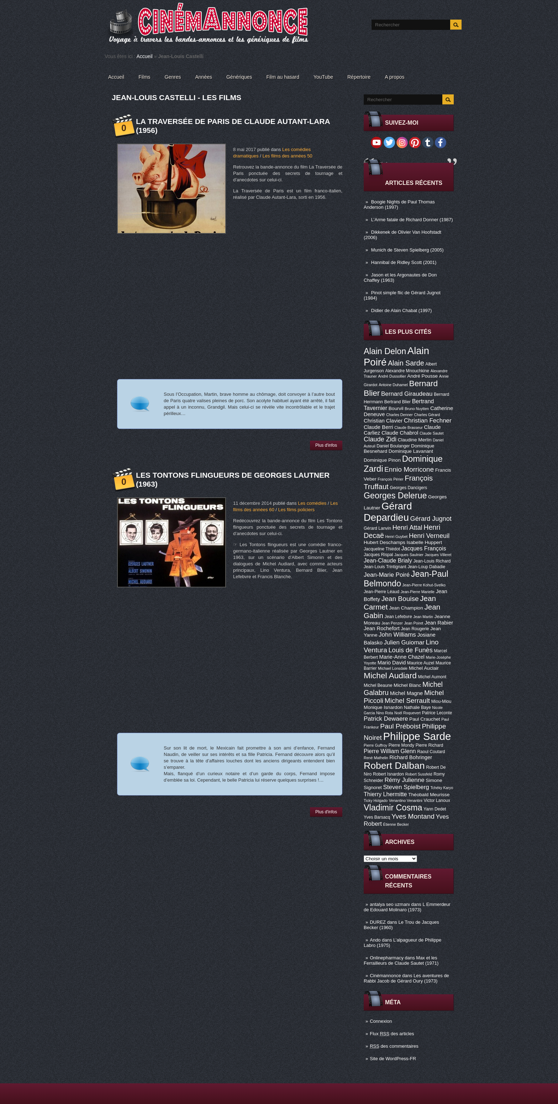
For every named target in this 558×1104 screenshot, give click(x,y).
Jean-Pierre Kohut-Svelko (424, 585)
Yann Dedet (434, 809)
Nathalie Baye (417, 707)
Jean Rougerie (415, 628)
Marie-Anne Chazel (402, 657)
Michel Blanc (407, 685)
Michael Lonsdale (392, 668)
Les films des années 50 (287, 156)
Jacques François (423, 548)
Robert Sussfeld (418, 774)
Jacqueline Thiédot (382, 548)
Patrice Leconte (437, 712)
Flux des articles (392, 1033)
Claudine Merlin (415, 439)
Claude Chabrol (399, 433)
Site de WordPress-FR (393, 1058)
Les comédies (312, 503)
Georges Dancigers (408, 487)
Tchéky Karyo (441, 788)
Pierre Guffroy (375, 745)
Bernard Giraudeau (406, 393)
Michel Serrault (407, 700)
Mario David (392, 662)
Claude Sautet (432, 433)
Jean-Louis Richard (432, 561)
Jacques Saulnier (408, 555)
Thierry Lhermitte (385, 794)
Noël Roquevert (407, 713)
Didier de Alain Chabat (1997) (401, 310)
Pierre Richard (429, 745)
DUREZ (378, 922)
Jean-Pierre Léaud (381, 591)
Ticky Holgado (376, 800)
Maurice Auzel (420, 662)
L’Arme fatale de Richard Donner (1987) (412, 219)
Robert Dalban (394, 765)
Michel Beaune (378, 685)
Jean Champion (406, 608)
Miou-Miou (441, 701)
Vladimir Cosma (393, 807)
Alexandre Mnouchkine (407, 370)
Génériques (239, 77)
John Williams (397, 634)
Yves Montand (413, 816)
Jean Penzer (392, 623)
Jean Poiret (413, 623)
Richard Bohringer (410, 757)
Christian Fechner (428, 420)
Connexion (381, 1021)
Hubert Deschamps (384, 542)
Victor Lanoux (437, 800)
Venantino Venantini (405, 800)
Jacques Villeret (438, 555)
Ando (375, 940)
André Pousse (422, 376)
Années (203, 77)
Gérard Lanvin (377, 528)
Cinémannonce (385, 975)
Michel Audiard (390, 675)
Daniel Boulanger (393, 446)
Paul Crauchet (424, 719)
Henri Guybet (396, 536)
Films (144, 77)
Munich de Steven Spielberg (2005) (407, 250)
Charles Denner (399, 415)
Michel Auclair (424, 668)
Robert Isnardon (388, 774)
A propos (394, 77)
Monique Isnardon (383, 707)
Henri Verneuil (429, 535)
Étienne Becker (396, 824)
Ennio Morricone (409, 469)
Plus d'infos (326, 445)
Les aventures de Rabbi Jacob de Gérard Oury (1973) (406, 978)
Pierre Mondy (401, 745)
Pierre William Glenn (390, 751)
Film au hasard (282, 77)
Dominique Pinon (382, 460)
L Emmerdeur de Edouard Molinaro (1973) (407, 907)
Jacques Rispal (378, 554)
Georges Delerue (395, 495)
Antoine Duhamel (393, 385)
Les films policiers (296, 509)
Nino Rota (384, 713)
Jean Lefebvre (398, 616)
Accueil (145, 56)
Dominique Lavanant (411, 451)
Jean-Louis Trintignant (385, 566)
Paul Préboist (400, 726)
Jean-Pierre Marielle (418, 592)
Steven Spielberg (406, 787)
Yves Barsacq (377, 817)
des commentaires (394, 1046)
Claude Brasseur (408, 427)
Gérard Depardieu (388, 512)
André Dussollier (392, 376)
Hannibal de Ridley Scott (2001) (404, 262)
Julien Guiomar (404, 642)
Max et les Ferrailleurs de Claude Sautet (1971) (401, 960)
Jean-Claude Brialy (388, 560)
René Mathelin (376, 758)
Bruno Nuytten (417, 408)
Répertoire (358, 77)
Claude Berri (378, 427)
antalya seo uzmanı (390, 904)
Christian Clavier (383, 421)
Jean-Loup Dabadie (426, 566)
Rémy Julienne (404, 780)
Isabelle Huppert (424, 542)
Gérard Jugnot (431, 518)
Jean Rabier (439, 623)
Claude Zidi (380, 439)
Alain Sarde (406, 363)
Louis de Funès (410, 650)
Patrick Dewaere (386, 718)
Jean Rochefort (382, 628)
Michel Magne (406, 693)
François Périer (390, 479)
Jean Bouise (400, 598)
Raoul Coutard (431, 751)
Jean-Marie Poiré (387, 574)
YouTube (323, 77)
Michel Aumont (432, 676)
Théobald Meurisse (428, 794)
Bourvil (396, 408)
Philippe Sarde (417, 736)
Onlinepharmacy (387, 957)
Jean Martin (423, 617)
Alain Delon (385, 351)
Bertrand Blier (397, 401)
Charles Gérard (427, 415)
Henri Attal (407, 527)
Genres (173, 77)
